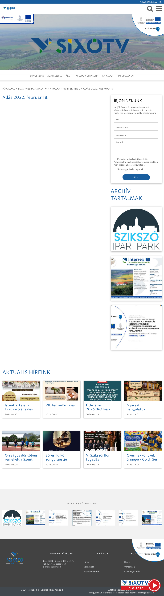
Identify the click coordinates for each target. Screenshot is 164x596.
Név (116, 117)
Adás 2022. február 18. (99, 88)
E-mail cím (119, 133)
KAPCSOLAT (108, 75)
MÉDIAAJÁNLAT (126, 75)
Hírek (86, 562)
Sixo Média (26, 88)
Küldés (136, 177)
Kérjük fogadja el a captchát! (129, 169)
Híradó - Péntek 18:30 (64, 88)
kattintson (55, 566)
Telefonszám (120, 125)
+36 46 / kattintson (56, 564)
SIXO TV (41, 88)
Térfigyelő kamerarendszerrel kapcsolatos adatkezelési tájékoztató (121, 592)
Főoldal (8, 88)
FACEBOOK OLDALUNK (86, 75)
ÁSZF (68, 75)
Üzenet (117, 141)
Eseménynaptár (91, 571)
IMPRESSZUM (37, 75)
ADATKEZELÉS (54, 75)
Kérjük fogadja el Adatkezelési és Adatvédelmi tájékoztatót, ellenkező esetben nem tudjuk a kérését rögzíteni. (136, 162)
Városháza (89, 566)
